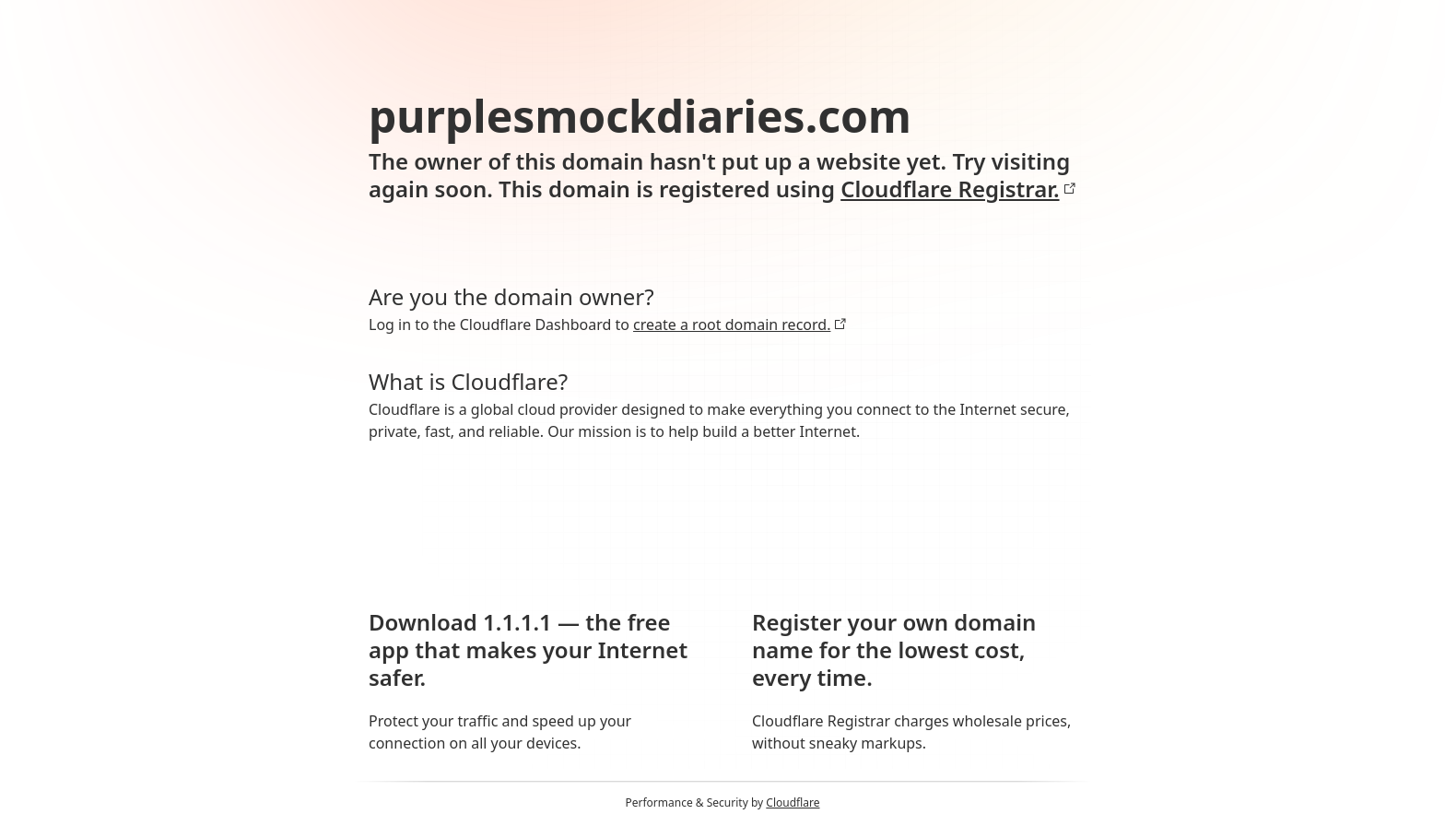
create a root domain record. (740, 324)
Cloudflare (792, 802)
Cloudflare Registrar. (957, 189)
